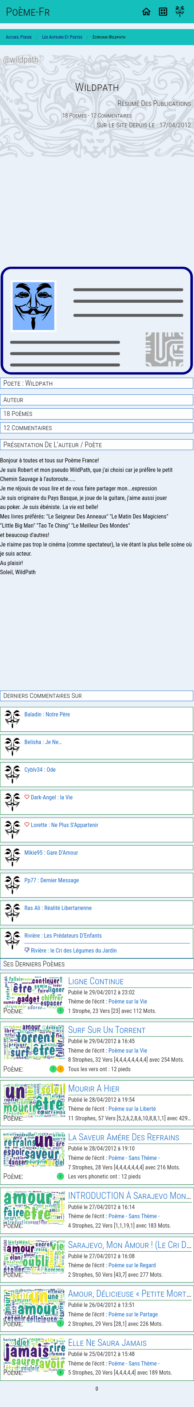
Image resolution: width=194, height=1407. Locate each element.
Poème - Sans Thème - (133, 1157)
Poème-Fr (28, 12)
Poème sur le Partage (133, 1314)
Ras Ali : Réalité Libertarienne (58, 908)
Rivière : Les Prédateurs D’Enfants (63, 935)
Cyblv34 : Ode (40, 769)
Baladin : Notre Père (47, 714)
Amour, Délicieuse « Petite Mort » (130, 1293)
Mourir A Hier (93, 1088)
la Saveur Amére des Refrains (123, 1137)
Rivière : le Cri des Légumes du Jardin (70, 950)
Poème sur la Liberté (132, 1108)
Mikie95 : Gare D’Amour (51, 852)
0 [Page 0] (97, 1389)
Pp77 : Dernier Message (51, 880)
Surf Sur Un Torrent (107, 1030)
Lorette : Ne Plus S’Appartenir (61, 825)
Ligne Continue (96, 981)
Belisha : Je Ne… (43, 742)
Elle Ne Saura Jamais (107, 1343)
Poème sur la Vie (127, 1001)
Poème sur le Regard (132, 1265)
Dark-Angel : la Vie (48, 797)
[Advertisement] (97, 212)
